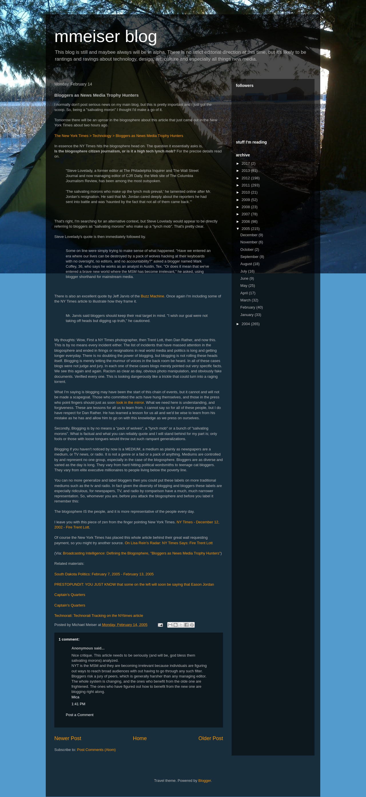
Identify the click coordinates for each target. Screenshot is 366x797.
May (244, 285)
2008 (246, 207)
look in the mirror (130, 402)
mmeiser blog (105, 36)
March (246, 300)
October (247, 249)
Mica (75, 697)
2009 (246, 200)
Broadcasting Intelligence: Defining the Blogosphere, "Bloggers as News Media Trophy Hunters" (141, 553)
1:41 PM (78, 704)
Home (140, 738)
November (249, 242)
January (247, 315)
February (248, 307)
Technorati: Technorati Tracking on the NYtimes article (98, 615)
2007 (246, 214)
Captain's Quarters (69, 595)
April (244, 293)
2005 (246, 228)
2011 (246, 185)
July (244, 271)
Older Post (210, 738)
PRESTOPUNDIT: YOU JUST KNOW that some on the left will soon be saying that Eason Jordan (134, 584)
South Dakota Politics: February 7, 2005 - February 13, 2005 (104, 574)
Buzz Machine (152, 296)
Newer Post (67, 738)
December (249, 235)
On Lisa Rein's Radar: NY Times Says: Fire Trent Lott (168, 543)
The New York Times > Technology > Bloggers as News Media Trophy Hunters (118, 136)
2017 (246, 163)
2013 (246, 170)
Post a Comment (80, 715)
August (246, 264)
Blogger (204, 780)
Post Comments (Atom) (96, 750)
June (245, 278)
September (250, 257)
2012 (246, 178)
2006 (246, 221)
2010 (246, 192)
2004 (246, 324)
